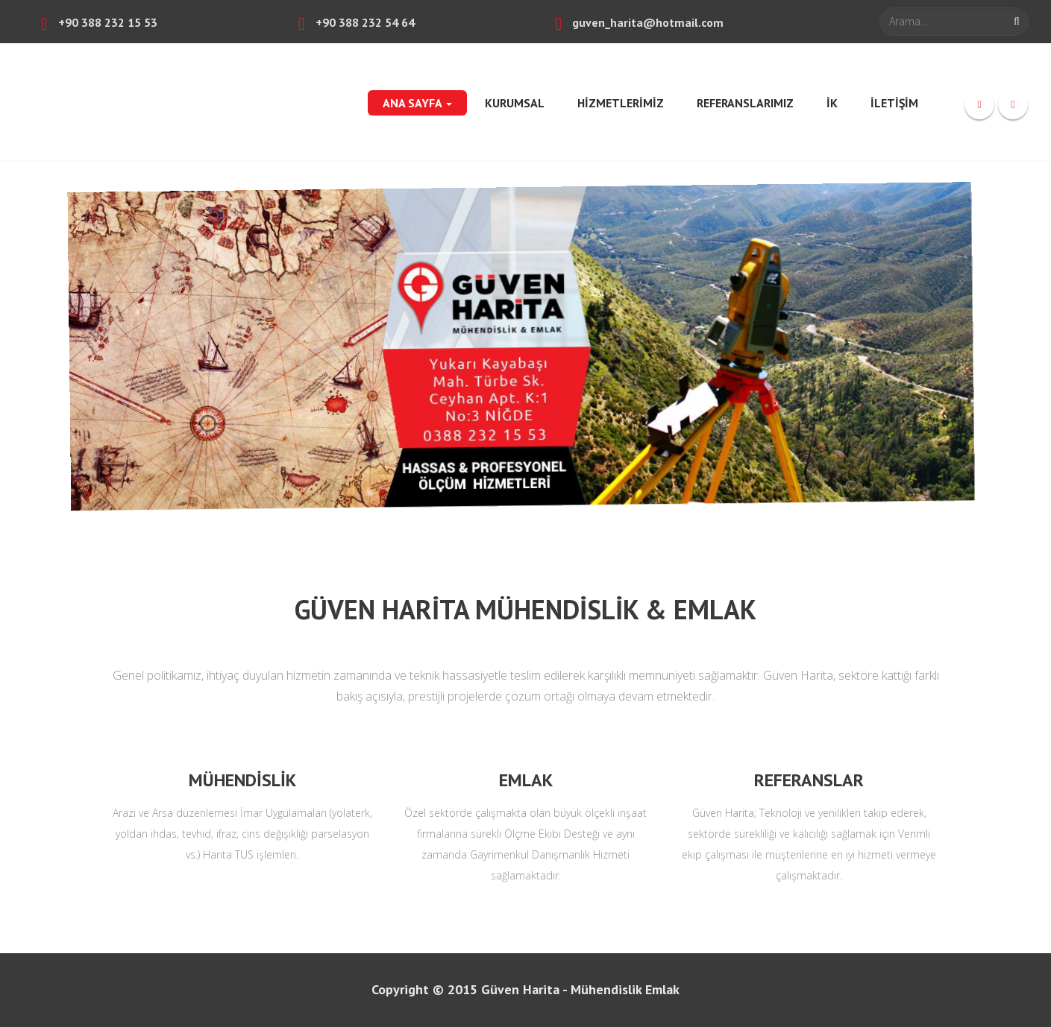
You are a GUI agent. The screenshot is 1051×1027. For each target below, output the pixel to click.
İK (832, 102)
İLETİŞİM (894, 102)
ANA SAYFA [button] (417, 102)
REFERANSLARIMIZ (745, 102)
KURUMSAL (515, 102)
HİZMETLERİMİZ (620, 102)
